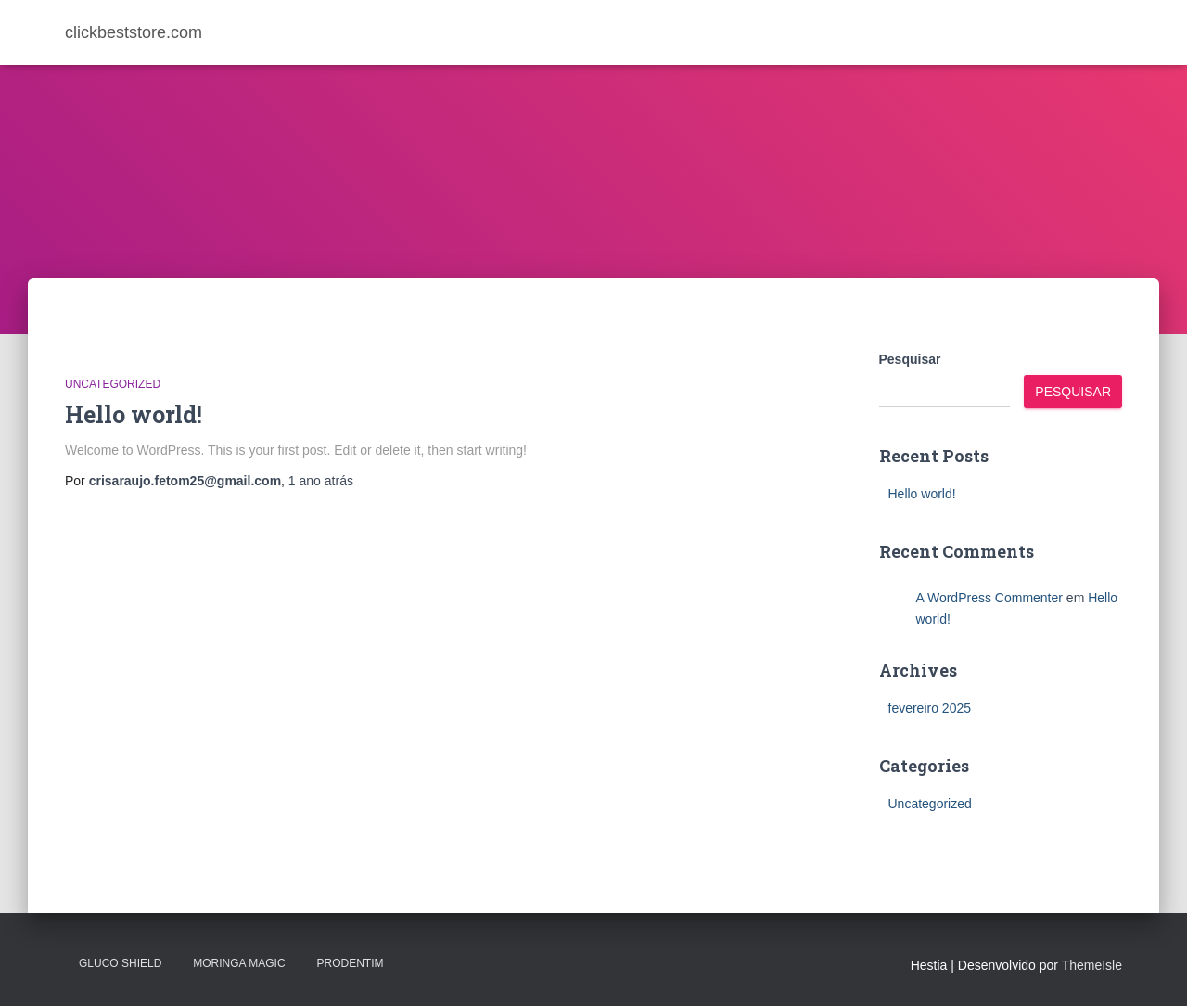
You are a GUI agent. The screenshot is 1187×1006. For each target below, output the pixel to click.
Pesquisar (910, 359)
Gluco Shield (120, 963)
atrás (320, 480)
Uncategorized (112, 384)
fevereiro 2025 (930, 708)
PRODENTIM (349, 963)
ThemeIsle (1092, 965)
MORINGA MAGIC (239, 963)
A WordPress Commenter (989, 597)
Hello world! (133, 414)
